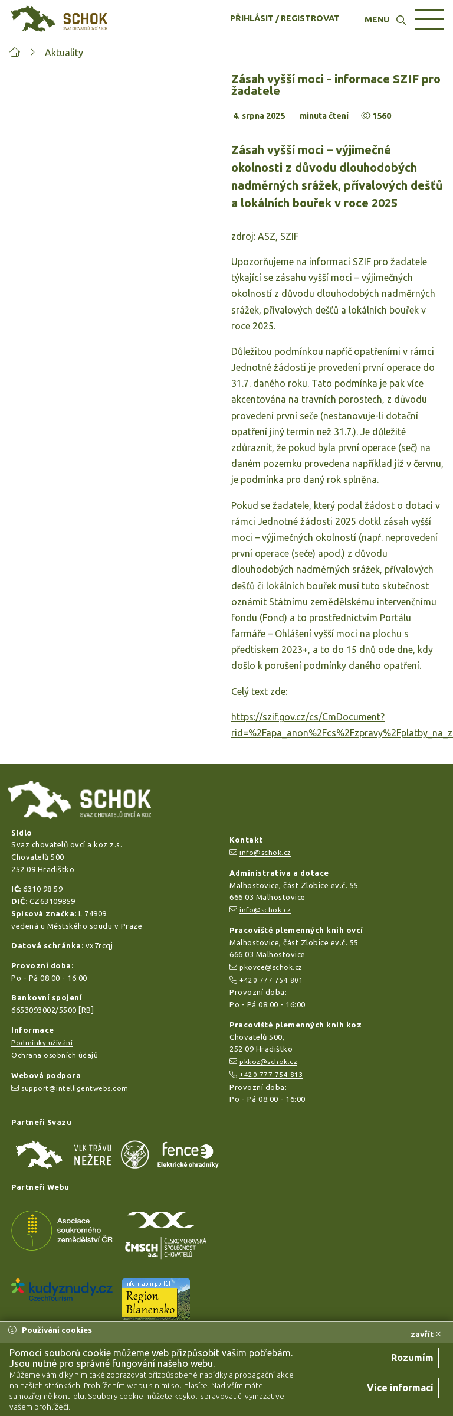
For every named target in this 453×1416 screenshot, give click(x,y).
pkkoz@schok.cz (268, 1061)
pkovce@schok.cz (270, 967)
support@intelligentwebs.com (75, 1088)
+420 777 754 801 (271, 980)
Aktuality (64, 52)
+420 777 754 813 (271, 1074)
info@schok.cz (265, 852)
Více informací (400, 1387)
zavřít (426, 1334)
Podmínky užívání (42, 1042)
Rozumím (412, 1357)
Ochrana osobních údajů (54, 1055)
